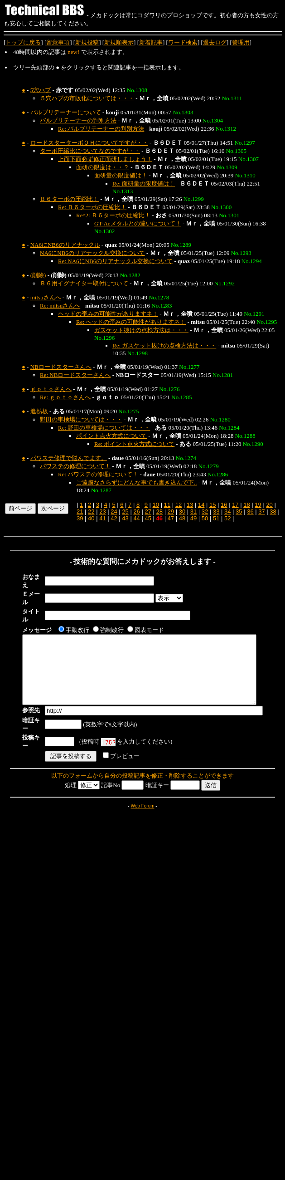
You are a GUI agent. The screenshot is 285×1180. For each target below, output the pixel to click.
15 (212, 504)
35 (239, 511)
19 (258, 504)
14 (201, 504)
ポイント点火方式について (111, 435)
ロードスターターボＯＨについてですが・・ (89, 142)
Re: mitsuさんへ (60, 305)
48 (182, 518)
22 (91, 511)
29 (171, 511)
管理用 (241, 42)
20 (269, 504)
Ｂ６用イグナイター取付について (84, 283)
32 (205, 511)
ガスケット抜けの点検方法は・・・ (141, 330)
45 (148, 518)
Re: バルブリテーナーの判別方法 (101, 128)
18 (246, 504)
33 (216, 511)
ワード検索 (183, 42)
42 (114, 518)
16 (224, 504)
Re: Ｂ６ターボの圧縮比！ (92, 207)
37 (261, 511)
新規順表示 (119, 42)
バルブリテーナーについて (65, 112)
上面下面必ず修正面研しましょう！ (105, 159)
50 (205, 518)
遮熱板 (39, 411)
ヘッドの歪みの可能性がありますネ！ (108, 313)
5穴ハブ (40, 90)
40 (91, 518)
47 (171, 518)
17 (235, 504)
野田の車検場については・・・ (81, 419)
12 (178, 504)
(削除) (38, 275)
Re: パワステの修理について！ (98, 474)
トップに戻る (23, 42)
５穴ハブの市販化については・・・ (87, 98)
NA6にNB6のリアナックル (65, 244)
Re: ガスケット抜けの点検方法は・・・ (164, 345)
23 (102, 511)
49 (193, 518)
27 (148, 511)
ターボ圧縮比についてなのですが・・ (90, 150)
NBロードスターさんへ (61, 366)
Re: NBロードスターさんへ (75, 375)
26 (136, 511)
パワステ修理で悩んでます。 (68, 458)
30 (182, 511)
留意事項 (58, 42)
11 (167, 504)
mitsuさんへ (45, 297)
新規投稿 (87, 42)
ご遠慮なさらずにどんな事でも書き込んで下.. (136, 482)
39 (80, 518)
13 (190, 504)
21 (80, 511)
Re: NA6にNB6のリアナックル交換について (115, 261)
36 (250, 511)
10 (156, 504)
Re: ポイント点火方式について (134, 444)
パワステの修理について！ (75, 466)
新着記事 (151, 42)
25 (125, 511)
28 (159, 511)
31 (193, 511)
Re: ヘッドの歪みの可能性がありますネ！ (131, 321)
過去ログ (215, 42)
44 (136, 518)
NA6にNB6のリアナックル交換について (92, 253)
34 (227, 511)
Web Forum (142, 785)
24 (114, 511)
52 (227, 518)
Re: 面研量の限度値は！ (143, 183)
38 (273, 511)
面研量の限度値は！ (120, 175)
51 (216, 518)
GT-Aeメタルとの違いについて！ (137, 223)
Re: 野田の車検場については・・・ (104, 427)
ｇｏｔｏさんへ (51, 389)
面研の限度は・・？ (102, 167)
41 (102, 518)
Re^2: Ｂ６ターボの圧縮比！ (113, 215)
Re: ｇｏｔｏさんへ (65, 397)
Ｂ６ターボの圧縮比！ (69, 199)
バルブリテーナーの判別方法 (78, 120)
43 (125, 518)
